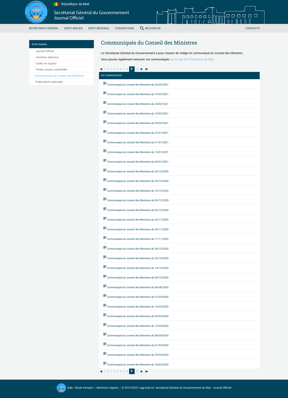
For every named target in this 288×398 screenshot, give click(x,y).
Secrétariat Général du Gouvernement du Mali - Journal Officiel (192, 387)
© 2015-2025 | (131, 387)
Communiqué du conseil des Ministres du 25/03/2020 (136, 354)
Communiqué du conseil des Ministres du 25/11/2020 (136, 218)
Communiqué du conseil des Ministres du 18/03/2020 (136, 363)
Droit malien (73, 28)
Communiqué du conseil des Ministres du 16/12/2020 (136, 189)
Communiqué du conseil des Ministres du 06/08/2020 (136, 286)
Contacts (253, 28)
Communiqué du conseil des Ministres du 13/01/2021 (136, 151)
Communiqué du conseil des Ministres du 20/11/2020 (136, 228)
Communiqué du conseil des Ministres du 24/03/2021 (136, 83)
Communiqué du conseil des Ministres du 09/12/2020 (136, 199)
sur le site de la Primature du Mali (192, 59)
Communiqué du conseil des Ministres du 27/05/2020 (136, 296)
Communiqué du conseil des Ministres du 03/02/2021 (136, 122)
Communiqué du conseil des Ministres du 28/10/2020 (136, 247)
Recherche (150, 28)
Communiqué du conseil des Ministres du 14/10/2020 (136, 267)
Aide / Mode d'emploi (80, 387)
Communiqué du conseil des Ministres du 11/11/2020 (136, 238)
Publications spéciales (49, 81)
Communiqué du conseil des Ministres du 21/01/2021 (136, 141)
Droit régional (99, 28)
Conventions (124, 28)
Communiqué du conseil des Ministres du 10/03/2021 (136, 93)
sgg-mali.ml (147, 387)
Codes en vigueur (46, 63)
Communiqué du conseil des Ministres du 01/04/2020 (136, 344)
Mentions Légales (107, 387)
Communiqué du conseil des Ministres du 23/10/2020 (136, 257)
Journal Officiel (45, 51)
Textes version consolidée (51, 69)
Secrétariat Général (44, 28)
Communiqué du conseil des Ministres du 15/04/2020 (136, 325)
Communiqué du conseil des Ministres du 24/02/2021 (136, 103)
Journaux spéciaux (47, 57)
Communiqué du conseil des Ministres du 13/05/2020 (136, 305)
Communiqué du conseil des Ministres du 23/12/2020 (136, 170)
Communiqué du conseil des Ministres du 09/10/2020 (136, 276)
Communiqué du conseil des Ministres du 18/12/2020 (136, 180)
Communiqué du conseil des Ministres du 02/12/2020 (136, 209)
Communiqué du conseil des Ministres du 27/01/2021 (136, 131)
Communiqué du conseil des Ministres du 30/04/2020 (136, 315)
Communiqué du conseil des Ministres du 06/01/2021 (136, 161)
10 (137, 69)
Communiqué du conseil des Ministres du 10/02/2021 (136, 112)
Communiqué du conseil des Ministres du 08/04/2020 (136, 334)
